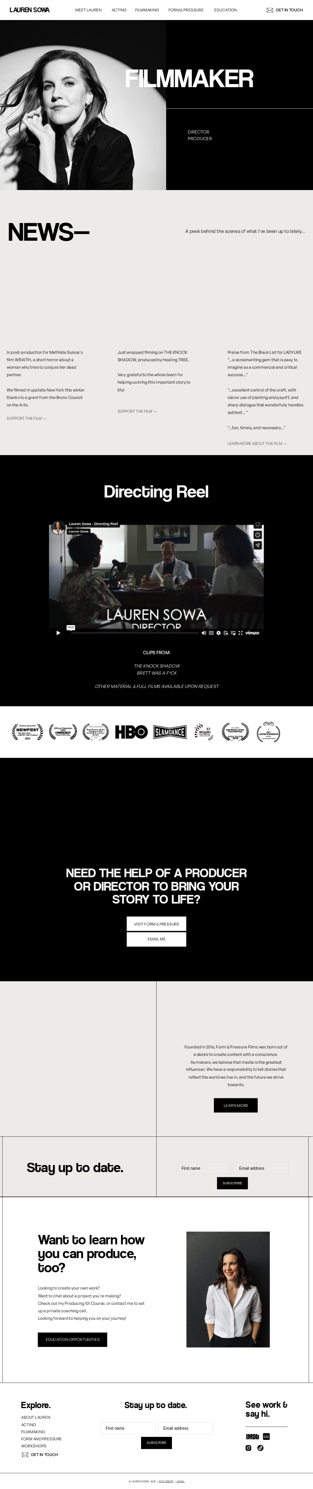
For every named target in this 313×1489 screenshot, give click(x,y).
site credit (166, 1481)
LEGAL (181, 1481)
